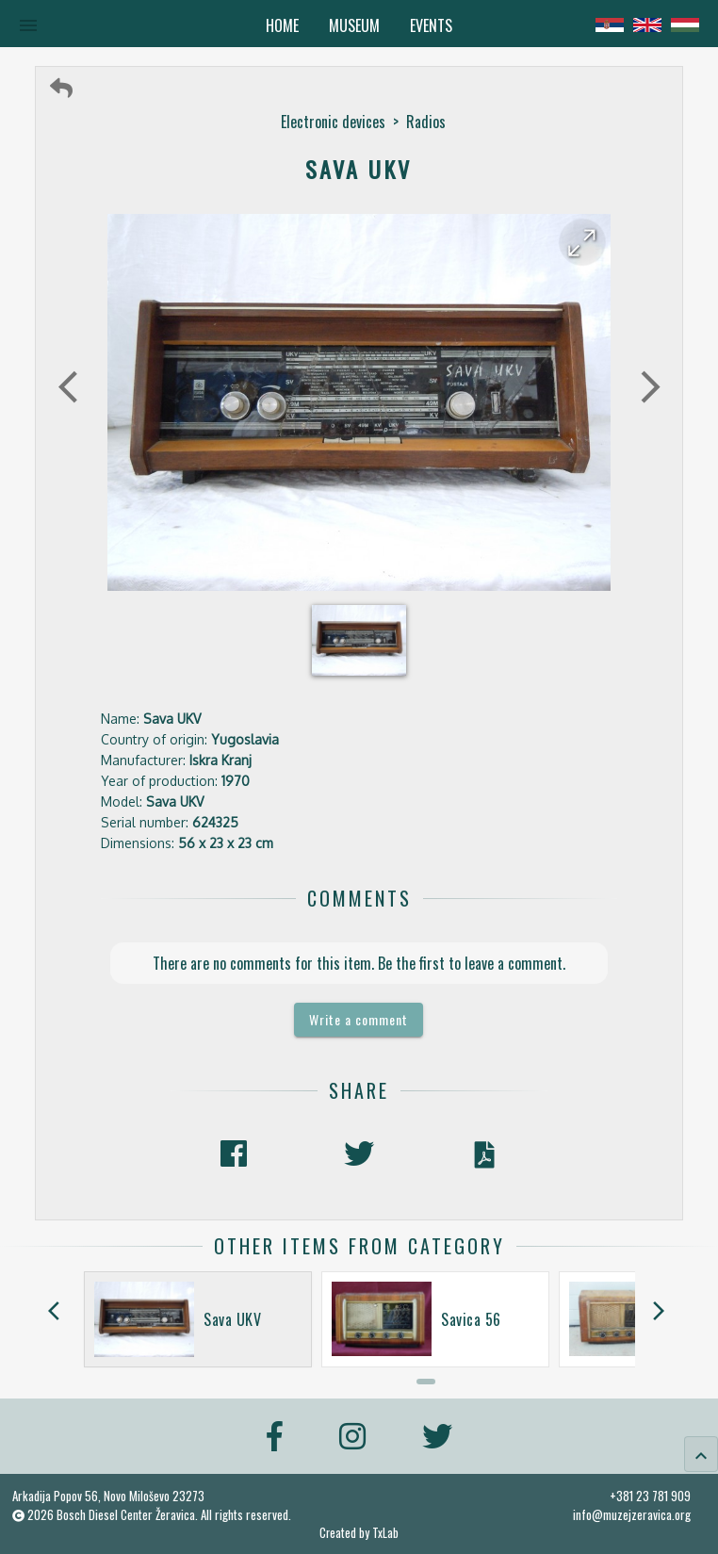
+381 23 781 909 (650, 1495)
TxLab (385, 1533)
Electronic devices (333, 121)
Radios (426, 121)
